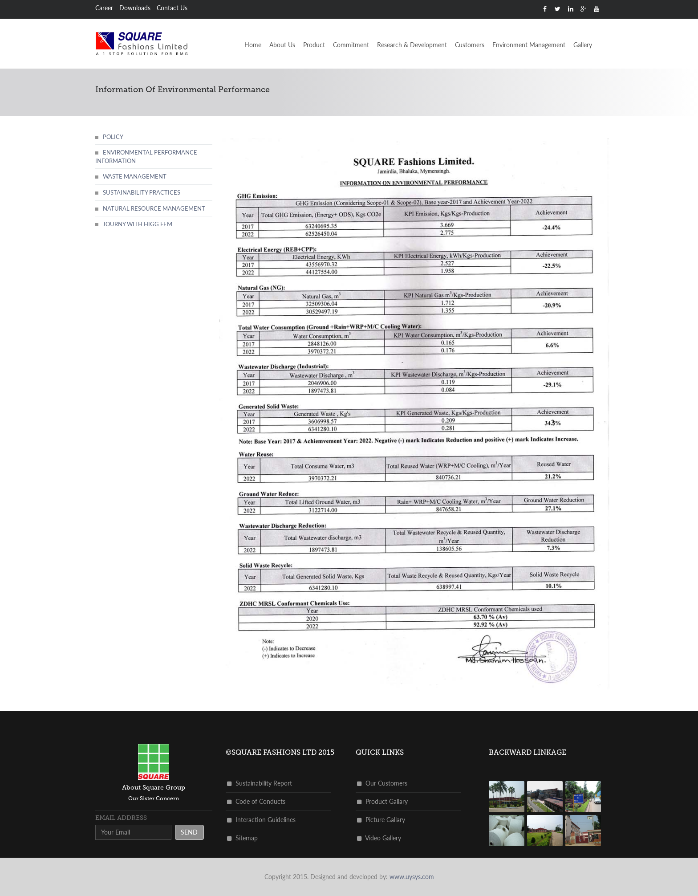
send (189, 832)
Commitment (351, 45)
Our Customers (382, 783)
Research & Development (412, 45)
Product (314, 45)
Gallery (582, 45)
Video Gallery (379, 838)
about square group (153, 787)
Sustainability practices (141, 192)
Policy (113, 136)
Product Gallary (382, 801)
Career (104, 8)
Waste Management (134, 176)
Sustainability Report (259, 783)
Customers (469, 45)
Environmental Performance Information (146, 156)
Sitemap (242, 838)
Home (252, 45)
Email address (121, 818)
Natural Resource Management (154, 208)
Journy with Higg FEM (137, 224)
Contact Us (172, 8)
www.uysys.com (412, 876)
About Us (282, 45)
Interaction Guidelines (261, 819)
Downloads (134, 8)
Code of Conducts (256, 801)
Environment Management (528, 45)
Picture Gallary (381, 819)
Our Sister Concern (153, 798)
